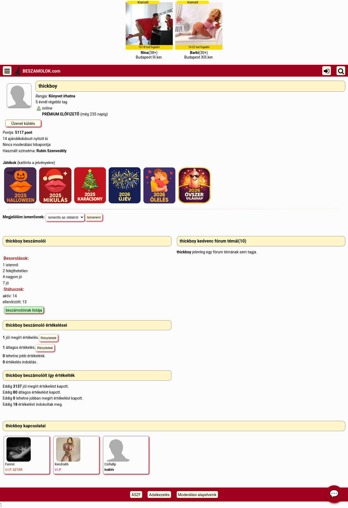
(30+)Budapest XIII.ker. (198, 30)
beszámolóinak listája (24, 310)
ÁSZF (136, 495)
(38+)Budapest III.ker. (149, 30)
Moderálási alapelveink (197, 495)
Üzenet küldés (23, 123)
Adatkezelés (159, 495)
